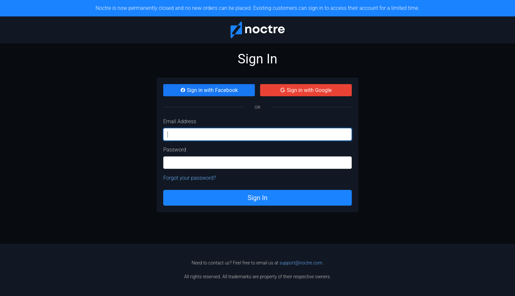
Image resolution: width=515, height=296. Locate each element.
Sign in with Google (305, 90)
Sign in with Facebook (209, 90)
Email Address (179, 121)
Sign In (257, 198)
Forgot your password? (189, 178)
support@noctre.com (301, 262)
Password (174, 150)
